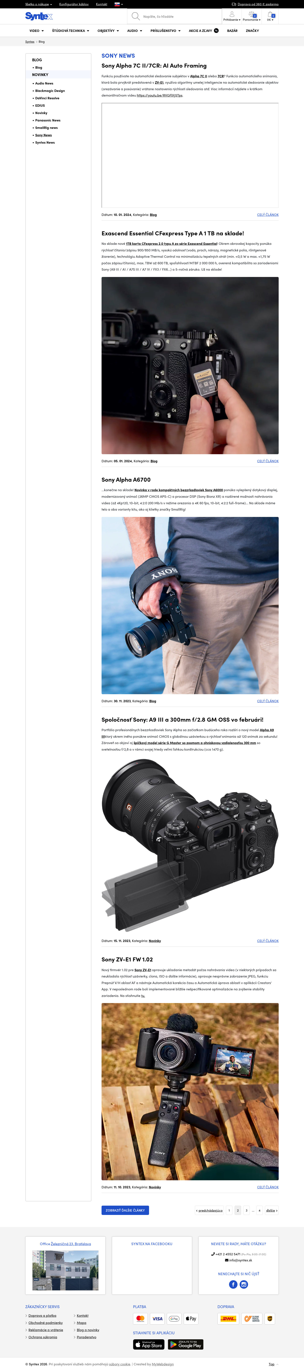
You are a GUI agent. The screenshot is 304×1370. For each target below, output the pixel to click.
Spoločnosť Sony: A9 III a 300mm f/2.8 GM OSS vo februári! (182, 719)
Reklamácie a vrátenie (45, 1329)
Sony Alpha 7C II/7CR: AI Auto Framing (154, 65)
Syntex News (45, 142)
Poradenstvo (86, 1337)
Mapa (81, 1322)
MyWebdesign (163, 1364)
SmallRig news (46, 127)
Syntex (29, 41)
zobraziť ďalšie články (125, 1210)
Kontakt (101, 4)
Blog (37, 59)
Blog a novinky (88, 1329)
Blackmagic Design (50, 90)
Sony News (43, 134)
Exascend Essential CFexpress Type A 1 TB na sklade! (173, 233)
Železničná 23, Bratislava (71, 1243)
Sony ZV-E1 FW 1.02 (127, 959)
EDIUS (40, 105)
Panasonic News (47, 120)
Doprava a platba (42, 1315)
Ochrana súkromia (42, 1337)
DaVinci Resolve (47, 97)
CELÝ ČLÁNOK (268, 214)
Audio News (44, 83)
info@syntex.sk (240, 1260)
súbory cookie (119, 1364)
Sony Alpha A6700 (126, 479)
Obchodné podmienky (45, 1322)
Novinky (40, 74)
